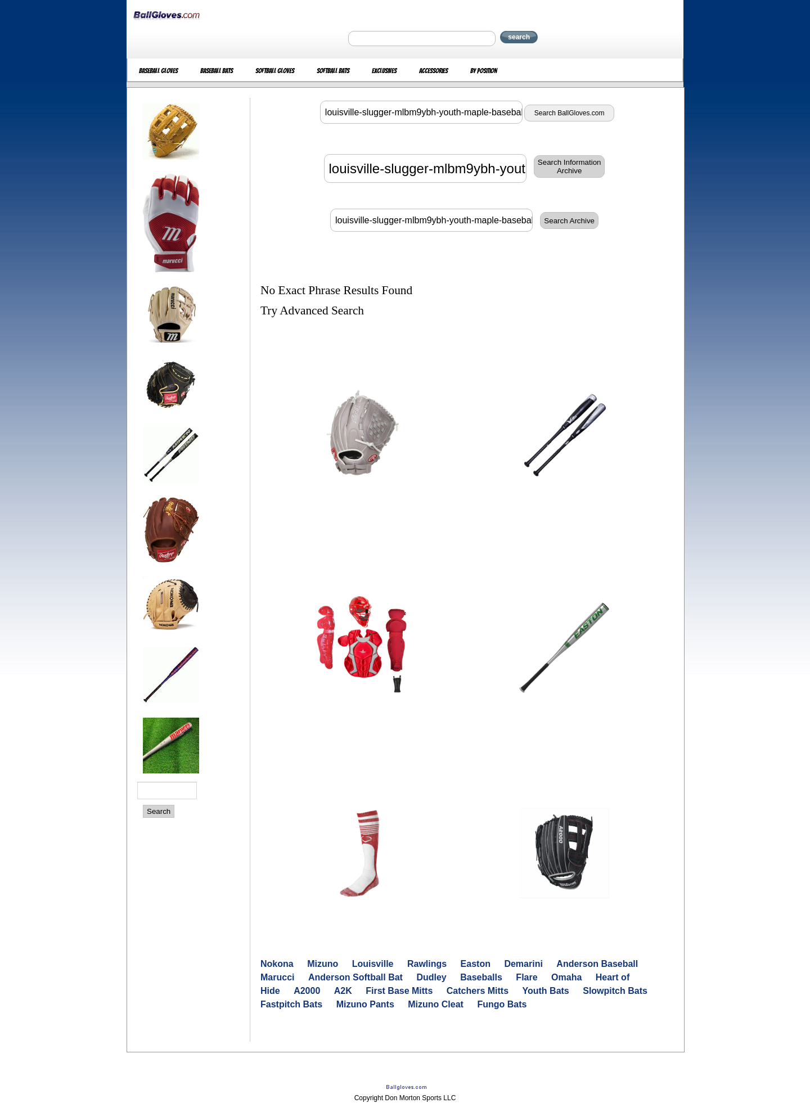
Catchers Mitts (477, 991)
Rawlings (427, 964)
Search (158, 811)
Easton (475, 964)
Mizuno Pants (365, 1004)
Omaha (566, 977)
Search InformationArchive (569, 166)
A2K (343, 991)
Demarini (523, 964)
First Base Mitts (399, 991)
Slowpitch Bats (615, 991)
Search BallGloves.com (569, 113)
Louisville (373, 964)
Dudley (431, 977)
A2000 (307, 991)
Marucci (277, 977)
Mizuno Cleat (436, 1004)
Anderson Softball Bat (355, 977)
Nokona (277, 964)
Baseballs (481, 977)
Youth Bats (546, 991)
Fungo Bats (501, 1004)
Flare (526, 977)
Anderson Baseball (597, 964)
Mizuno (322, 964)
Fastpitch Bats (291, 1004)
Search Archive (569, 221)
